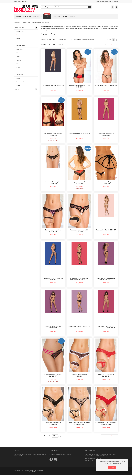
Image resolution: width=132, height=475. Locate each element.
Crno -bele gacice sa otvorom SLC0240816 (79, 375)
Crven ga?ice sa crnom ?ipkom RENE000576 (79, 182)
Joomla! (15, 471)
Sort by (55, 39)
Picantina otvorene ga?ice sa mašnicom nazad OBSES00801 (106, 327)
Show (50, 45)
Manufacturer (77, 39)
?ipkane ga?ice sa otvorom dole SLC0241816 (79, 230)
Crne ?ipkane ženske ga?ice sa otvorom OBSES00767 (106, 279)
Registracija (115, 1)
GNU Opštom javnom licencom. (40, 471)
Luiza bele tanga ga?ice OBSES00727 (53, 85)
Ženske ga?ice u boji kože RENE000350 (106, 85)
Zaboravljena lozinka (105, 1)
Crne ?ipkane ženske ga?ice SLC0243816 (53, 423)
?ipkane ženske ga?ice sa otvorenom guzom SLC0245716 (79, 423)
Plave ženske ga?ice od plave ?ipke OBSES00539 (53, 279)
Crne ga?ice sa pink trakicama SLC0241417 (53, 375)
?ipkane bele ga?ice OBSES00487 (106, 230)
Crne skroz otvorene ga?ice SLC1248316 (53, 182)
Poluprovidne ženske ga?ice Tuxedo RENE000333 (79, 86)
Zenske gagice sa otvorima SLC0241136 (106, 375)
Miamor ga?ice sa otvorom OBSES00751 (53, 327)
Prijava (97, 1)
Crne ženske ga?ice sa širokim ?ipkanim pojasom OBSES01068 (79, 279)
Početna (24, 22)
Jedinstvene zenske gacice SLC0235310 (106, 182)
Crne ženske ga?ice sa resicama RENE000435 (53, 134)
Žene (29, 22)
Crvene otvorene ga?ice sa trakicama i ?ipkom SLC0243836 (106, 423)
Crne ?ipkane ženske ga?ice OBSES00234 (106, 134)
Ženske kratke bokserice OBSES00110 (79, 326)
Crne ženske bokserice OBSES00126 (79, 133)
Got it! (112, 468)
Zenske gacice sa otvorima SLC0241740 (53, 230)
